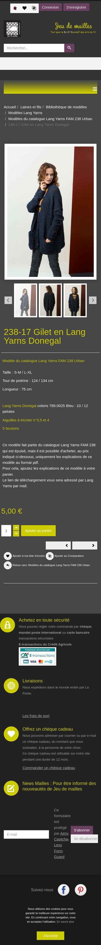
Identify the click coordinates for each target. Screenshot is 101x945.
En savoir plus (65, 922)
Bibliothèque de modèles (66, 107)
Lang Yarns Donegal (19, 406)
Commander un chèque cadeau (48, 768)
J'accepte (50, 936)
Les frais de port (36, 716)
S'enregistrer (76, 7)
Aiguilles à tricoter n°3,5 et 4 (25, 420)
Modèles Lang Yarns (25, 113)
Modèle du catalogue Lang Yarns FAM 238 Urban (43, 361)
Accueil (10, 107)
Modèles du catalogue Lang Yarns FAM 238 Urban (50, 119)
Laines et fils (30, 107)
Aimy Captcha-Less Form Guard (61, 845)
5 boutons (10, 428)
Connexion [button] (50, 7)
